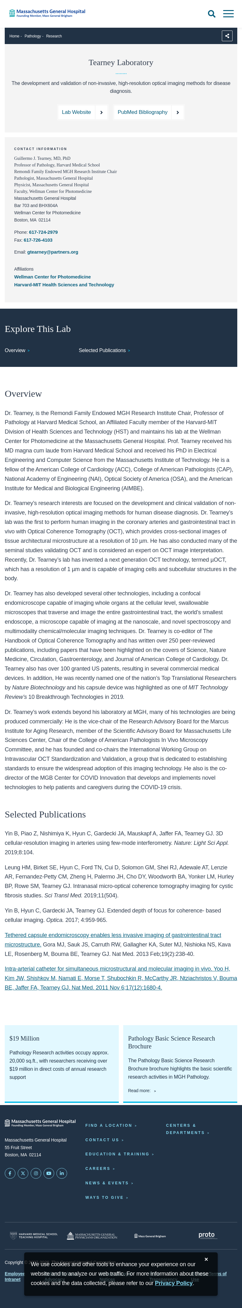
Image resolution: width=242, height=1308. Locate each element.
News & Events (107, 1183)
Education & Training (117, 1154)
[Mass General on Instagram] (36, 1173)
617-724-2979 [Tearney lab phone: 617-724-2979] (43, 232)
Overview (15, 350)
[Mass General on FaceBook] (10, 1173)
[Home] (50, 13)
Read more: (140, 1090)
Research (54, 36)
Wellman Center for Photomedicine (52, 276)
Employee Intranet (15, 1276)
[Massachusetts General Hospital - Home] (40, 1123)
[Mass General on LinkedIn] (61, 1173)
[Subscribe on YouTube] (48, 1173)
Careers (98, 1168)
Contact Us (102, 1140)
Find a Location (108, 1125)
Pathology (33, 36)
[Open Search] (212, 14)
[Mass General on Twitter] (23, 1173)
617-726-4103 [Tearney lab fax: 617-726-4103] (38, 240)
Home (14, 36)
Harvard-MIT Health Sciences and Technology (64, 284)
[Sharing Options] (227, 36)
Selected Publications (102, 350)
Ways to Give (104, 1197)
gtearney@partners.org (52, 252)
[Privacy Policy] (174, 1283)
